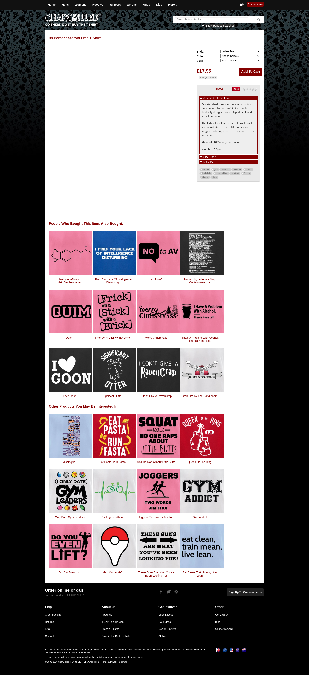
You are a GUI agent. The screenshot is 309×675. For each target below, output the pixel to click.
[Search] (211, 19)
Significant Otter (112, 396)
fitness (249, 169)
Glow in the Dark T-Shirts (116, 636)
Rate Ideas (164, 621)
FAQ (47, 628)
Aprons (132, 4)
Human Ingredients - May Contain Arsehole (199, 281)
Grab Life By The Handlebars (199, 396)
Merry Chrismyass (156, 337)
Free (215, 177)
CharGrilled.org (224, 628)
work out (226, 169)
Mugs (146, 4)
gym (216, 169)
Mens (65, 4)
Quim (69, 337)
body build (206, 173)
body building (222, 173)
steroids (205, 169)
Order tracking (53, 614)
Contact (49, 636)
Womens (80, 4)
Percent (247, 173)
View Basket (257, 4)
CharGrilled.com (91, 662)
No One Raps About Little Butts (156, 462)
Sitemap (123, 662)
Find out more (135, 657)
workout (235, 173)
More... (172, 4)
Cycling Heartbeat (112, 517)
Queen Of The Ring (199, 462)
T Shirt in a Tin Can (113, 621)
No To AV (156, 279)
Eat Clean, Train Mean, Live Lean (200, 574)
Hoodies (97, 4)
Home (52, 4)
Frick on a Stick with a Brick (112, 337)
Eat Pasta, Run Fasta (112, 462)
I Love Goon (68, 396)
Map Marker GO (112, 572)
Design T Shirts (167, 628)
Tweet (219, 88)
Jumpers (115, 4)
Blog (217, 621)
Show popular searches (220, 25)
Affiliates (163, 636)
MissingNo (68, 462)
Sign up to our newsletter (246, 591)
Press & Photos (110, 628)
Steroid (205, 177)
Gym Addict (200, 517)
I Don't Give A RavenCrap (156, 396)
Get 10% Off (222, 614)
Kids (159, 4)
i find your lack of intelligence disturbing (112, 281)
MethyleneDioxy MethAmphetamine (69, 281)
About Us (107, 614)
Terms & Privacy (109, 662)
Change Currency (208, 77)
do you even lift (69, 572)
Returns (49, 621)
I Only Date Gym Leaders (69, 517)
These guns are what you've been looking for (156, 574)
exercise (237, 169)
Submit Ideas (165, 614)
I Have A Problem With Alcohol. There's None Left (200, 339)
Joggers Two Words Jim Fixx (156, 517)
